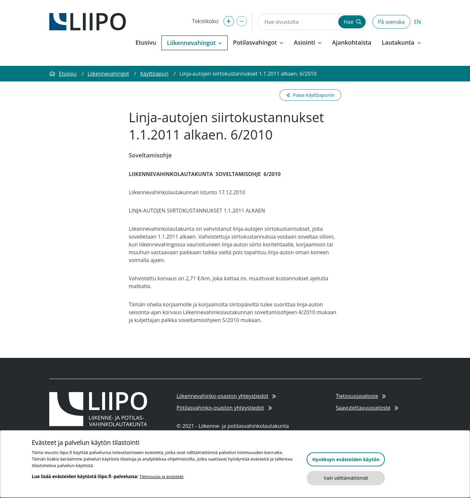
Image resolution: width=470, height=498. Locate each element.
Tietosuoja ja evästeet (161, 476)
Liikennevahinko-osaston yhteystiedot (226, 396)
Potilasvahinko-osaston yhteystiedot (224, 407)
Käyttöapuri (154, 73)
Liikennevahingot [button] (194, 43)
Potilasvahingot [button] (258, 42)
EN (417, 21)
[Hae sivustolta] (297, 22)
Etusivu (145, 42)
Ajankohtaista (351, 42)
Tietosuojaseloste (361, 396)
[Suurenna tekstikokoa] (228, 21)
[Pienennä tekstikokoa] (241, 21)
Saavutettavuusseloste (367, 407)
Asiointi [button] (308, 42)
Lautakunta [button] (401, 42)
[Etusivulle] (87, 21)
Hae (352, 21)
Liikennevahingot (108, 73)
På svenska (391, 21)
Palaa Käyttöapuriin (310, 95)
